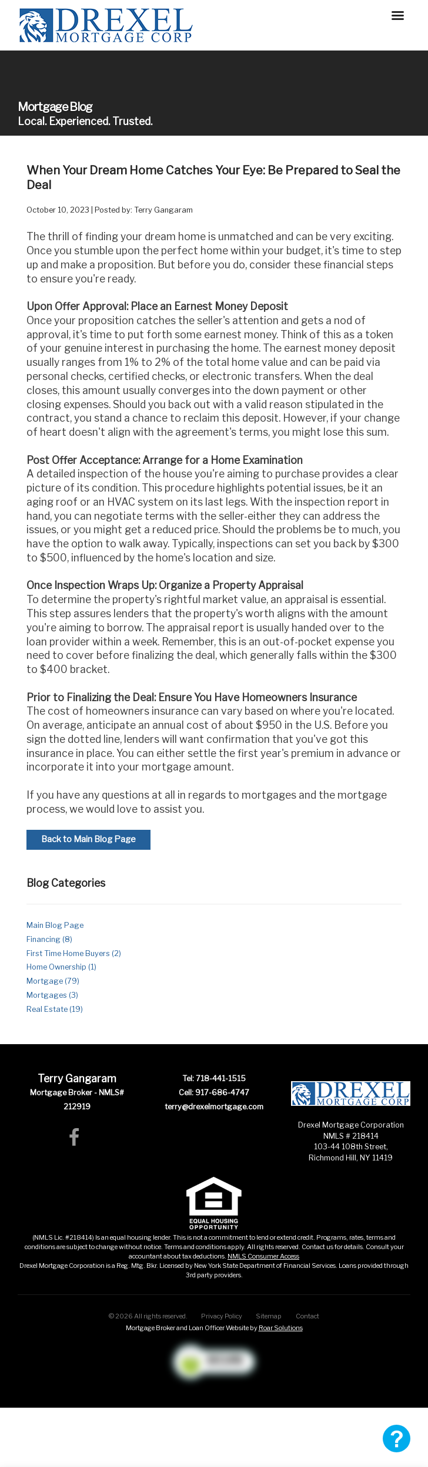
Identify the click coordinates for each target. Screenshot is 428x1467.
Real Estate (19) (54, 1009)
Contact (307, 1316)
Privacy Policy (221, 1316)
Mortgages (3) (52, 995)
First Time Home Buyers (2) (73, 953)
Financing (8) (49, 939)
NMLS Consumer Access (263, 1256)
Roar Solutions (281, 1328)
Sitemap (269, 1316)
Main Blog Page (54, 925)
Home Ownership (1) (61, 967)
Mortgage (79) (52, 981)
